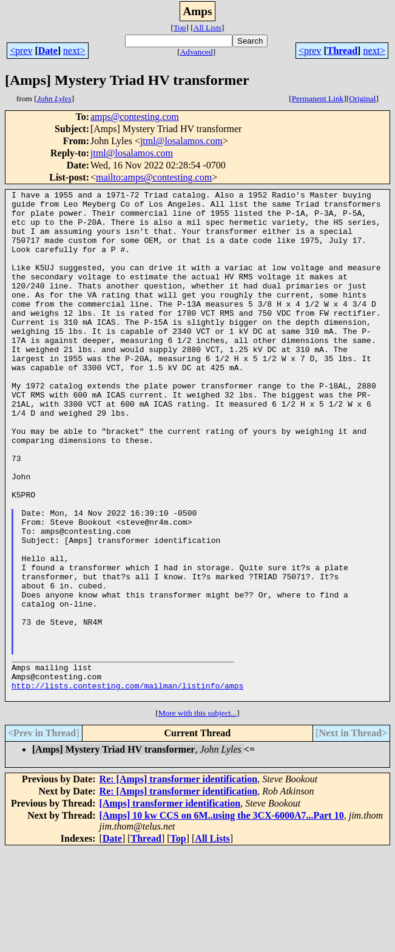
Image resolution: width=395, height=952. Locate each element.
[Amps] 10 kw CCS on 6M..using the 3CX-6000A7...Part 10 (222, 917)
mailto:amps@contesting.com (154, 177)
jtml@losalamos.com (181, 141)
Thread (342, 50)
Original (362, 98)
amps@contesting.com (134, 117)
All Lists (207, 27)
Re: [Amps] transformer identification (179, 881)
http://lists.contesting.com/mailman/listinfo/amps (127, 785)
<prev (21, 50)
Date (48, 50)
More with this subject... (197, 814)
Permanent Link (318, 98)
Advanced (196, 51)
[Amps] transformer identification (170, 905)
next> (74, 50)
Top (180, 27)
